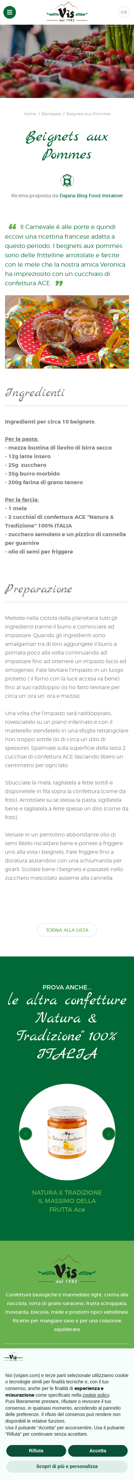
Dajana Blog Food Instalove (91, 196)
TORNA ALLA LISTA (67, 930)
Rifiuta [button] (36, 1450)
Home (30, 114)
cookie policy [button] (96, 1395)
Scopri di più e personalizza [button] (66, 1466)
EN (124, 12)
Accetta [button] (97, 1450)
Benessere (51, 114)
